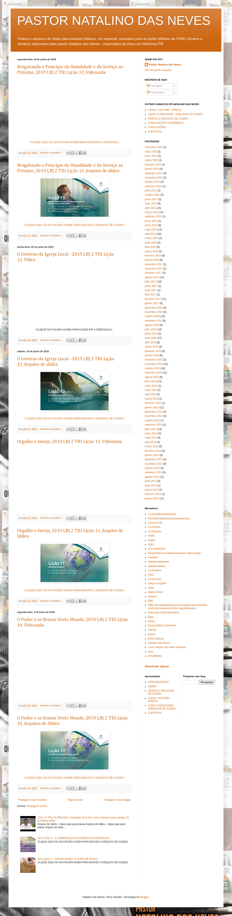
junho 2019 (151, 225)
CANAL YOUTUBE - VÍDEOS (164, 109)
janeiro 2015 (152, 407)
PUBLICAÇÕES (157, 127)
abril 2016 (150, 342)
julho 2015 (150, 381)
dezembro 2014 (153, 411)
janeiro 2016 (152, 355)
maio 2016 (151, 337)
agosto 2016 (152, 324)
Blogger (144, 897)
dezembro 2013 (153, 459)
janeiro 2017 (152, 303)
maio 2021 (151, 203)
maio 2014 (151, 437)
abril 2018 (150, 246)
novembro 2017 (153, 268)
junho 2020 (151, 220)
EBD (150, 600)
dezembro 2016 (153, 307)
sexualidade (155, 655)
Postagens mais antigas (117, 799)
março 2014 (151, 446)
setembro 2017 (153, 272)
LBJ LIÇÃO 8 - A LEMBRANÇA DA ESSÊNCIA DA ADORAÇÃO (74, 838)
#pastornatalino (156, 566)
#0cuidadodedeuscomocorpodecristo (169, 518)
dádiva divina (155, 592)
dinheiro (152, 596)
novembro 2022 (153, 177)
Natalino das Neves (159, 642)
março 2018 (151, 251)
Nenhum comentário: (51, 152)
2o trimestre (154, 579)
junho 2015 (151, 385)
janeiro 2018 (152, 259)
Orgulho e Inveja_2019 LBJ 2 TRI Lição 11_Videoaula (69, 441)
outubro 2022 (152, 181)
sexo (150, 651)
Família (152, 629)
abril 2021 (150, 208)
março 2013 (151, 489)
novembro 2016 (153, 312)
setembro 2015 (153, 372)
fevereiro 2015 (153, 403)
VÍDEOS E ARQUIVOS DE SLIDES (168, 118)
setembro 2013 (153, 472)
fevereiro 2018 (153, 255)
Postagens (154, 85)
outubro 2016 (152, 316)
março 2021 (151, 212)
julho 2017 (150, 281)
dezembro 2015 (153, 359)
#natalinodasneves (158, 561)
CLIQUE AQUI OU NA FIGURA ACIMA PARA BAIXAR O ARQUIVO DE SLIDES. (74, 225)
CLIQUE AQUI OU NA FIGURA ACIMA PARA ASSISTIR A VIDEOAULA (74, 142)
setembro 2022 (153, 186)
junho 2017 (151, 286)
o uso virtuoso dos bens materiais (167, 647)
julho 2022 (150, 190)
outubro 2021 (152, 194)
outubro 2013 (152, 468)
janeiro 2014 (152, 455)
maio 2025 (151, 151)
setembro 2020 (153, 216)
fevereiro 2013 (153, 494)
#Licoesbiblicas (156, 548)
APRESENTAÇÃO (158, 682)
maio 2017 (151, 290)
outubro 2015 (152, 368)
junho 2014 (151, 433)
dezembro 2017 (153, 264)
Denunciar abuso (157, 666)
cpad (150, 587)
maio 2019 (151, 229)
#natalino (153, 557)
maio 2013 (151, 485)
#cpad (151, 540)
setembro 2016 (153, 320)
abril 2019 (150, 233)
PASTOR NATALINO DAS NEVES (114, 20)
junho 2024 (151, 155)
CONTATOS (155, 131)
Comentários (156, 92)
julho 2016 (150, 329)
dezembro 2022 (153, 173)
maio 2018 (151, 242)
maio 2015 (151, 390)
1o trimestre (154, 570)
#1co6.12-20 (155, 522)
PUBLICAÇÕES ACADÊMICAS (165, 122)
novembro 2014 (153, 416)
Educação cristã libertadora (163, 612)
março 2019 (151, 238)
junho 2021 (151, 199)
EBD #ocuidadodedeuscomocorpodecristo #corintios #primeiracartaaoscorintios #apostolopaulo (177, 607)
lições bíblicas (156, 638)
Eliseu (151, 621)
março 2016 (151, 346)
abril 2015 (150, 394)
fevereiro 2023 (153, 164)
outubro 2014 (152, 420)
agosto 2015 (152, 377)
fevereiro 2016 (153, 351)
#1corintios (154, 527)
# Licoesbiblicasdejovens (162, 514)
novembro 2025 (153, 147)
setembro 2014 (153, 424)
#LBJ (151, 544)
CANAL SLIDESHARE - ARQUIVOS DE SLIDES (175, 114)
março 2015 (151, 398)
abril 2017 (150, 294)
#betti (151, 535)
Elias (150, 616)
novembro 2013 (153, 463)
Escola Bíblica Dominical (162, 625)
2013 (151, 574)
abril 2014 (150, 442)
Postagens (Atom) (37, 806)
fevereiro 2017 (153, 299)
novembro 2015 (153, 364)
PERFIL (152, 686)
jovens (151, 634)
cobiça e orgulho (157, 583)
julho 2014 (150, 429)
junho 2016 (151, 333)
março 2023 (151, 160)
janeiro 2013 (152, 498)
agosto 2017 (152, 277)
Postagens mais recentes (32, 799)
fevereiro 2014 (153, 450)
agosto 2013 (152, 476)
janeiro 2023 (152, 168)
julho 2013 (150, 481)
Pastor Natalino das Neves (165, 64)
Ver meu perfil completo (158, 70)
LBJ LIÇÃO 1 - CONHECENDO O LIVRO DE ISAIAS (67, 859)
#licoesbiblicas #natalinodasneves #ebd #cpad (174, 553)
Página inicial (75, 799)
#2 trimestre (154, 531)
